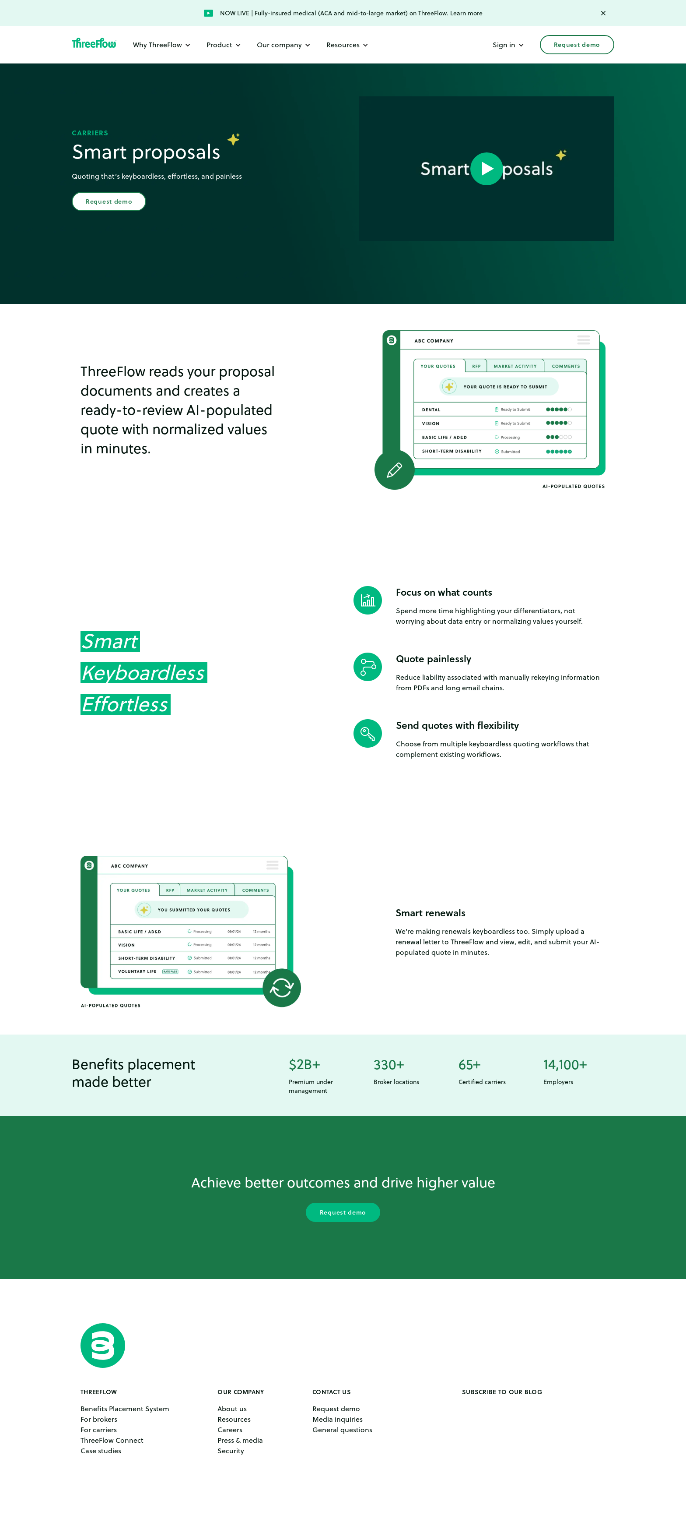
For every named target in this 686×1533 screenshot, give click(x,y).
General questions (342, 1429)
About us (232, 1408)
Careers (229, 1429)
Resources (234, 1419)
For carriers (98, 1429)
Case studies (100, 1450)
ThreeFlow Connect (112, 1440)
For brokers (98, 1419)
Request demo (577, 44)
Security (230, 1450)
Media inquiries (337, 1419)
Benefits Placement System (124, 1408)
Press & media (240, 1440)
